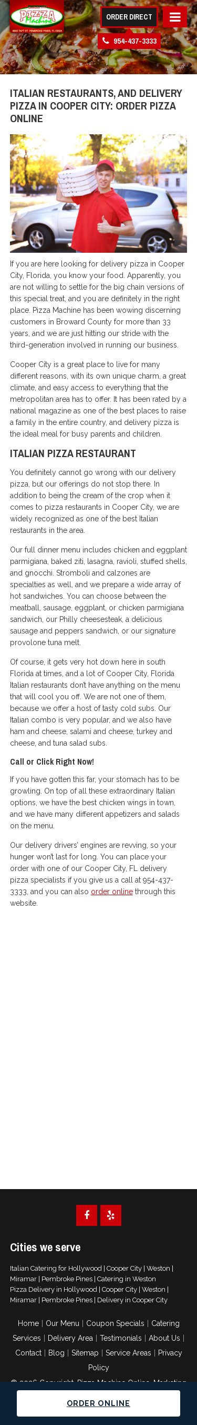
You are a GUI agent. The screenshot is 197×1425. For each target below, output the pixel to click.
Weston (158, 1268)
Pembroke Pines (67, 1279)
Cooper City (124, 1268)
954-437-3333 (129, 41)
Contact (28, 1353)
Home (28, 1323)
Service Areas (128, 1353)
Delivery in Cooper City (132, 1300)
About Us (164, 1338)
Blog (56, 1353)
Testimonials (121, 1338)
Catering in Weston (126, 1279)
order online (112, 891)
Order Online (98, 1403)
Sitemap (85, 1353)
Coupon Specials (115, 1323)
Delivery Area (70, 1338)
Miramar (23, 1279)
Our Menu (62, 1323)
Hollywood (85, 1268)
